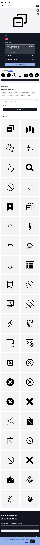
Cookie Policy (18, 539)
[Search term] (20, 6)
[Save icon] (37, 10)
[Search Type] (3, 6)
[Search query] (20, 105)
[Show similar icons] (37, 14)
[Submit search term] (37, 6)
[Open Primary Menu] (2, 2)
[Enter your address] (20, 526)
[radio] (20, 49)
